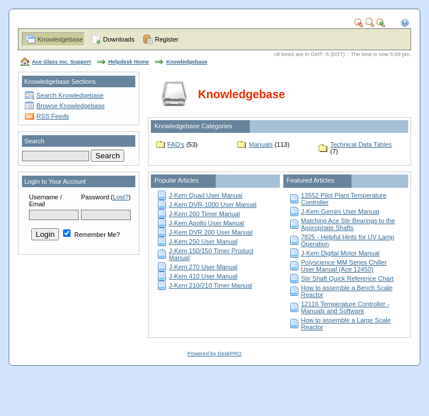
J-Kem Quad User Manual (205, 195)
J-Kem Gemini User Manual (340, 211)
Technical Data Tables (361, 144)
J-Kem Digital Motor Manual (340, 253)
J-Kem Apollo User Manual (206, 223)
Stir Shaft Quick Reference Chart (347, 278)
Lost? (120, 197)
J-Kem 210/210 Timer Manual (210, 285)
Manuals (261, 144)
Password (95, 197)
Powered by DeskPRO (214, 353)
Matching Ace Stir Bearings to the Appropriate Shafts (348, 224)
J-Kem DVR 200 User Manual (211, 232)
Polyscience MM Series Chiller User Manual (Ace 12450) (344, 266)
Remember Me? (91, 234)
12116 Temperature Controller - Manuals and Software (345, 307)
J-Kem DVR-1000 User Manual (213, 204)
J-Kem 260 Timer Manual (204, 213)
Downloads (118, 39)
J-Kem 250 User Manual (203, 241)
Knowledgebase (60, 39)
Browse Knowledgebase (70, 105)
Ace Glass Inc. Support (61, 62)
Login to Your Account (55, 181)
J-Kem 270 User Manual (203, 266)
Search (34, 141)
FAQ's (176, 144)
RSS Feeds (52, 116)
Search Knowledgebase (69, 95)
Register (167, 39)
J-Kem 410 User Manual (203, 276)
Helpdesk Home (128, 62)
